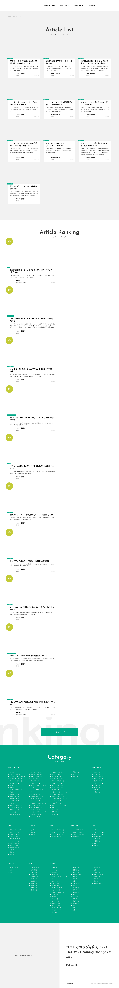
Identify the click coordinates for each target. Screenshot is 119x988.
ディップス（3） (35, 781)
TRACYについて (49, 5)
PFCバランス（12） (99, 832)
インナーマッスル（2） (16, 778)
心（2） (33, 830)
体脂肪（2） (76, 867)
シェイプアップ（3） (78, 830)
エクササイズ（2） (15, 834)
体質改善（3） (77, 836)
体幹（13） (55, 912)
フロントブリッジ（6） (58, 781)
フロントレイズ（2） (57, 787)
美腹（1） (12, 872)
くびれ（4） (97, 774)
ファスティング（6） (57, 887)
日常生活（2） (77, 883)
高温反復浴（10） (98, 883)
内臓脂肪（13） (35, 876)
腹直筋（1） (34, 887)
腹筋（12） (76, 776)
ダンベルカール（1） (15, 814)
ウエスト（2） (98, 772)
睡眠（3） (33, 832)
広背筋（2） (34, 879)
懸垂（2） (54, 807)
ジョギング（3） (14, 836)
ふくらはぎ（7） (35, 867)
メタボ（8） (97, 787)
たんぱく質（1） (56, 883)
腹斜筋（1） (34, 883)
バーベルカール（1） (36, 798)
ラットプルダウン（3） (58, 796)
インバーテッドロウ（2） (17, 781)
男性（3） (75, 890)
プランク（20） (56, 774)
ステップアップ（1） (15, 838)
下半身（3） (34, 872)
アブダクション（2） (15, 774)
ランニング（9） (14, 845)
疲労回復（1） (77, 892)
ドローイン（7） (35, 792)
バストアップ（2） (99, 776)
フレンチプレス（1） (57, 778)
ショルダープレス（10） (16, 805)
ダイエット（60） (77, 832)
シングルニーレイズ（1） (17, 807)
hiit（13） (12, 772)
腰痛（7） (75, 907)
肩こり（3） (76, 901)
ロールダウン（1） (57, 907)
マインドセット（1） (57, 890)
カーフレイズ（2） (15, 783)
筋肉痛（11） (55, 814)
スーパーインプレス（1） (59, 830)
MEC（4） (54, 870)
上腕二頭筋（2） (35, 870)
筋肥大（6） (76, 772)
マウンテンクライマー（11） (59, 792)
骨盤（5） (96, 881)
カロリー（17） (56, 881)
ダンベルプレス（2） (36, 774)
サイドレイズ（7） (15, 798)
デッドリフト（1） (36, 783)
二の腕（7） (34, 874)
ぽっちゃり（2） (98, 781)
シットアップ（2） (15, 801)
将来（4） (75, 881)
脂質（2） (75, 905)
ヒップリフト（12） (36, 816)
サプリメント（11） (99, 834)
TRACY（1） (55, 872)
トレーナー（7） (56, 885)
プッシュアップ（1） (57, 772)
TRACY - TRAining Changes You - (24, 955)
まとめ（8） (55, 894)
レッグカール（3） (57, 801)
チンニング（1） (35, 778)
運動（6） (12, 852)
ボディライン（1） (99, 783)
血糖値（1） (97, 872)
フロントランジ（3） (57, 785)
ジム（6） (12, 803)
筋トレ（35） (55, 809)
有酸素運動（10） (14, 847)
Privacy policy (69, 983)
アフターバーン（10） (16, 830)
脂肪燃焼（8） (77, 903)
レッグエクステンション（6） (60, 798)
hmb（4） (96, 830)
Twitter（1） (55, 874)
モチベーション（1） (57, 901)
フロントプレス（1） (57, 783)
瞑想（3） (33, 834)
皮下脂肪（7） (35, 881)
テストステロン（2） (78, 834)
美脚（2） (96, 789)
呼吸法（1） (76, 872)
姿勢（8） (75, 879)
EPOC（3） (55, 867)
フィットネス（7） (15, 843)
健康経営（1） (77, 870)
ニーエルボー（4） (36, 794)
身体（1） (96, 879)
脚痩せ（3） (97, 792)
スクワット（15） (14, 809)
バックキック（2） (36, 805)
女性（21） (76, 876)
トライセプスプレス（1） (38, 789)
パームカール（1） (36, 801)
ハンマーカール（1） (36, 807)
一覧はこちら (59, 732)
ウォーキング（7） (15, 832)
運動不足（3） (14, 854)
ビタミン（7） (98, 838)
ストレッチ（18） (14, 841)
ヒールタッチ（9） (36, 809)
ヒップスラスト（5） (36, 814)
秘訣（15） (76, 896)
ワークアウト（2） (57, 910)
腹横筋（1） (34, 885)
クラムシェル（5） (15, 785)
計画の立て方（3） (99, 874)
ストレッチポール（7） (58, 832)
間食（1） (96, 843)
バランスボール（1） (57, 834)
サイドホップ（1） (15, 794)
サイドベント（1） (15, 792)
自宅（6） (75, 910)
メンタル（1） (56, 899)
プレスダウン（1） (57, 776)
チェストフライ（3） (36, 776)
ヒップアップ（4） (99, 778)
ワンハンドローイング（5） (59, 805)
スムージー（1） (98, 836)
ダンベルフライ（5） (36, 772)
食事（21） (97, 845)
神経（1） (75, 894)
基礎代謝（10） (77, 874)
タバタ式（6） (14, 812)
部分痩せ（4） (35, 890)
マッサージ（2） (14, 867)
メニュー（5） (56, 896)
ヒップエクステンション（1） (39, 812)
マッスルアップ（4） (57, 794)
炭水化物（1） (98, 841)
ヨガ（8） (12, 870)
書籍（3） (75, 885)
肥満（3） (75, 899)
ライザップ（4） (56, 903)
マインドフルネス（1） (58, 892)
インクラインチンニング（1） (18, 776)
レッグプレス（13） (57, 803)
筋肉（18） (55, 812)
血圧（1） (96, 870)
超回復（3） (97, 876)
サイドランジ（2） (15, 796)
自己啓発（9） (98, 867)
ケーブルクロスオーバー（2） (18, 789)
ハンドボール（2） (57, 836)
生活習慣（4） (77, 887)
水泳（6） (12, 850)
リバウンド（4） (56, 905)
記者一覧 (92, 5)
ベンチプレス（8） (57, 789)
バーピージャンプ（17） (37, 796)
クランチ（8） (14, 787)
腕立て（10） (76, 774)
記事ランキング (79, 5)
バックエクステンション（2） (39, 803)
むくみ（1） (97, 785)
